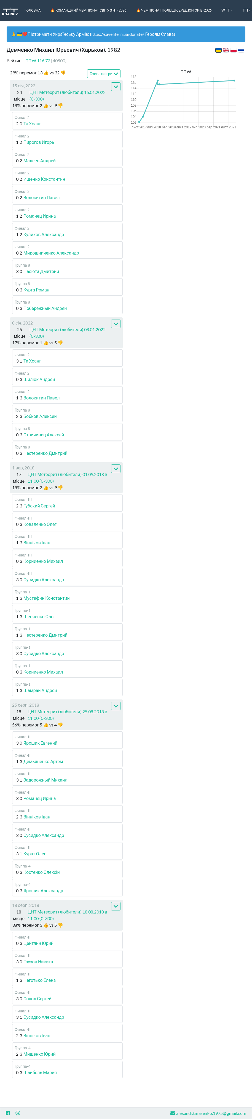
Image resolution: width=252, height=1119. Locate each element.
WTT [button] (225, 10)
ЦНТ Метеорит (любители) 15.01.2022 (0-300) (68, 95)
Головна (33, 10)
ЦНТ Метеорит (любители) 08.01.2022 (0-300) (68, 333)
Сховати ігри (104, 74)
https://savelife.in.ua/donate (116, 34)
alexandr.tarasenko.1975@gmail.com (208, 1113)
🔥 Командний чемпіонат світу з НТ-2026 (88, 10)
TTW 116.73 (46, 60)
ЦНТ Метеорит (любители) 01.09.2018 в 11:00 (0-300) (67, 477)
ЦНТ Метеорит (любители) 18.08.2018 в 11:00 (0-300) (67, 915)
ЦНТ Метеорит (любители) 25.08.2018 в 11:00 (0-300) (67, 715)
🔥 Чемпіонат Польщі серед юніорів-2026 (174, 10)
